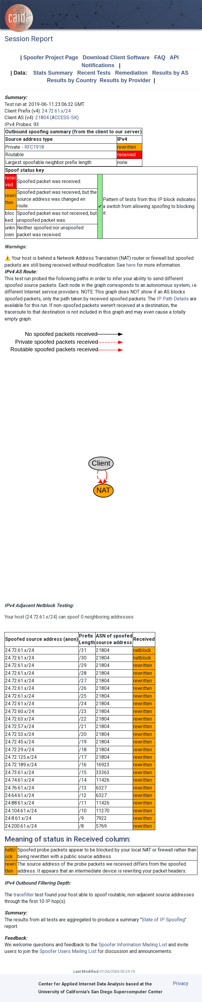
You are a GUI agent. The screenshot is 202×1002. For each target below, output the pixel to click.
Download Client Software (116, 57)
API (174, 57)
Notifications (97, 65)
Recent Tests (94, 73)
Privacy (180, 983)
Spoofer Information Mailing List (133, 945)
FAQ (159, 57)
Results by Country (71, 80)
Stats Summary (53, 73)
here (131, 265)
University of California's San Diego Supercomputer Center (100, 991)
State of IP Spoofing (163, 920)
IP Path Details (173, 299)
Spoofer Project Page (50, 57)
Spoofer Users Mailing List (67, 951)
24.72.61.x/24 (56, 111)
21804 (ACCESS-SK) (57, 117)
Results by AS (170, 73)
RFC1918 (34, 147)
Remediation (131, 73)
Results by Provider (124, 80)
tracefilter (24, 895)
